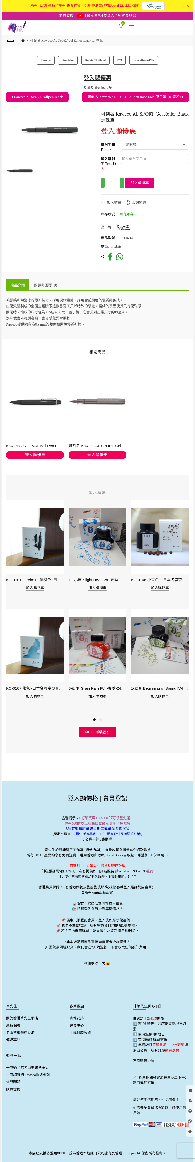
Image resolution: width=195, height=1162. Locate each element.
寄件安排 (77, 1018)
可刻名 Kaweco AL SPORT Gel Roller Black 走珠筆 (66, 40)
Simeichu (68, 60)
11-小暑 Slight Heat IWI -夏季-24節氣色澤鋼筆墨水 (97, 580)
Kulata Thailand (95, 60)
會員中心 (77, 1025)
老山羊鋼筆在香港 (20, 1033)
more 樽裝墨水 (97, 732)
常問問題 (13, 1082)
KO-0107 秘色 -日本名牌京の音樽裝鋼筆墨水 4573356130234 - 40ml (35, 688)
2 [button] (100, 719)
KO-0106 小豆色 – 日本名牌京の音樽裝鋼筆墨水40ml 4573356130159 (160, 580)
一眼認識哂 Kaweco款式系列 (28, 1075)
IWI (119, 60)
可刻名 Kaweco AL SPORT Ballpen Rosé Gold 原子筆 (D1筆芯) (135, 97)
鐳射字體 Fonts (108, 147)
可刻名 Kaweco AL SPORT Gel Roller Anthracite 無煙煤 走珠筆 (97, 446)
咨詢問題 (139, 202)
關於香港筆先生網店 (22, 1018)
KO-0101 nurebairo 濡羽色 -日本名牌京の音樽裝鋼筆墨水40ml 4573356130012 (35, 580)
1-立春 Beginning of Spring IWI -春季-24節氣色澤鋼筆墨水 (160, 688)
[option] (20, 170)
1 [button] (94, 719)
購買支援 (13, 1089)
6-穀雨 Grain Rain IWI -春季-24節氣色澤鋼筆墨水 (97, 688)
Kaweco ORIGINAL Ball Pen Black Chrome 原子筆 (35, 446)
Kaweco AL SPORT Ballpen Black (37, 97)
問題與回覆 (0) (45, 285)
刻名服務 (48, 871)
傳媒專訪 (13, 1040)
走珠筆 (115, 246)
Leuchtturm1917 (143, 60)
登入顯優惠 (97, 78)
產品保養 (13, 1025)
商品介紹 (18, 285)
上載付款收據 (80, 1033)
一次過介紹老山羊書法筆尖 (27, 1067)
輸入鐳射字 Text (108, 161)
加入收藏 (114, 202)
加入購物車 (140, 183)
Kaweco (45, 60)
